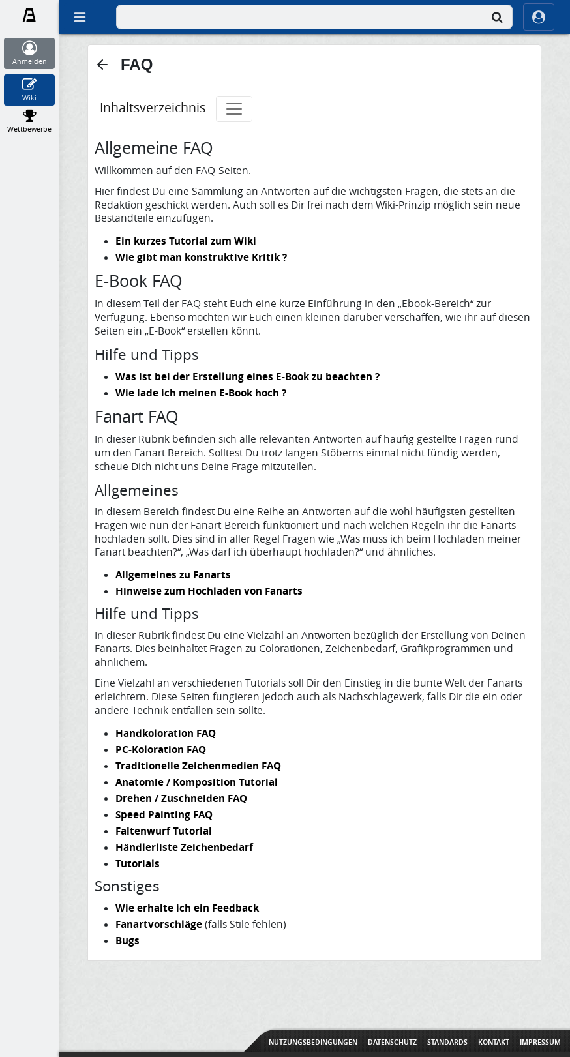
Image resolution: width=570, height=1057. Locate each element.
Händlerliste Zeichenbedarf (184, 847)
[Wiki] (29, 90)
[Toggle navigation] (234, 109)
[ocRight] (538, 17)
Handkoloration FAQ (165, 733)
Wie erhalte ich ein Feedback (187, 908)
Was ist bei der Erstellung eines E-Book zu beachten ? (247, 376)
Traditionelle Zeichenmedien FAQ (198, 765)
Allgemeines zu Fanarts (173, 574)
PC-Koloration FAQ (160, 749)
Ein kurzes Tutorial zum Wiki (185, 240)
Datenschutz (392, 1042)
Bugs (127, 940)
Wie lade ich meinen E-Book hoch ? (200, 392)
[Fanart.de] (29, 15)
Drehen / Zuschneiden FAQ (181, 798)
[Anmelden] (29, 53)
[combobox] (314, 17)
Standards (447, 1042)
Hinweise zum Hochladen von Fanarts (209, 591)
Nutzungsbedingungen (313, 1042)
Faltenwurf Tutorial (163, 831)
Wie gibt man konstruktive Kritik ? (201, 257)
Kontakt (493, 1042)
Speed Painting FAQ (164, 814)
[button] (102, 64)
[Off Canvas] (79, 17)
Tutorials (137, 863)
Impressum (540, 1042)
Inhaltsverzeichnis (152, 107)
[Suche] (497, 17)
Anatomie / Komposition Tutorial (196, 782)
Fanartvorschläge (158, 924)
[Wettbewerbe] (29, 121)
